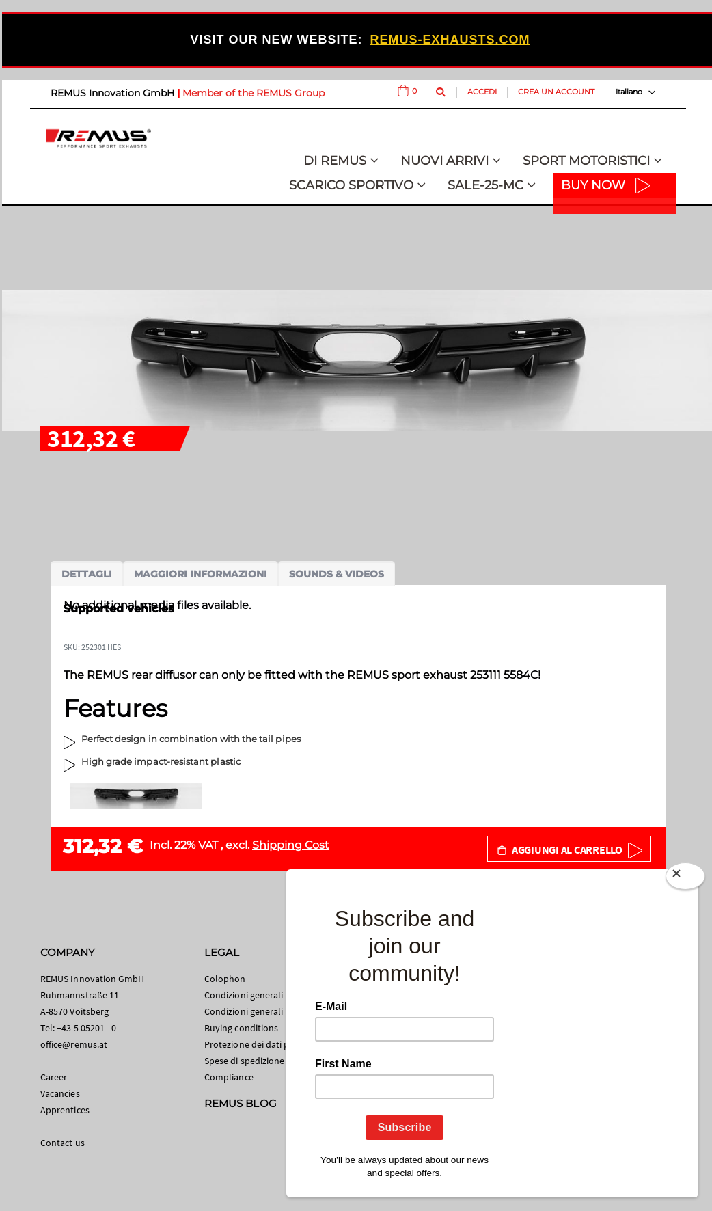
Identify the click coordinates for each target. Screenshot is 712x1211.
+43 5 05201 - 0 (86, 1028)
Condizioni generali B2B (252, 1011)
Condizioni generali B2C (252, 995)
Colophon (225, 978)
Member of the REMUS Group (253, 93)
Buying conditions (241, 1028)
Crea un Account (556, 91)
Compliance (229, 1077)
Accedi (482, 91)
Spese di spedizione (244, 1060)
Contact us (62, 1143)
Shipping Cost (290, 845)
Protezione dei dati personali (263, 1044)
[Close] (685, 879)
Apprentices (65, 1110)
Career (53, 1077)
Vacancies (60, 1093)
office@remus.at (73, 1044)
